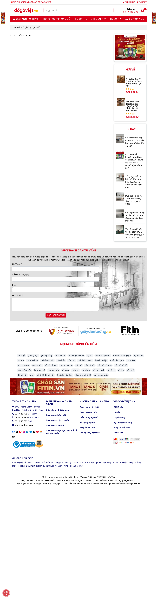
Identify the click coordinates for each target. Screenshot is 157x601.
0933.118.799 (21, 417)
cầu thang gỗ (66, 365)
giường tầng (46, 355)
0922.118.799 (21, 421)
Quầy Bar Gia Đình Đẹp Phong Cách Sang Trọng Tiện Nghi (134, 82)
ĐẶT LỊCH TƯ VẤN (56, 315)
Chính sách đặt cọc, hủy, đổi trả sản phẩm (61, 431)
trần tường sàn (24, 370)
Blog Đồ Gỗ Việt (121, 427)
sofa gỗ (21, 355)
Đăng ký (142, 2)
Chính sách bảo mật (56, 415)
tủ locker (131, 360)
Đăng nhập (129, 2)
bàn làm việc (101, 360)
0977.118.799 (21, 414)
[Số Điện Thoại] (55, 279)
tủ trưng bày (53, 370)
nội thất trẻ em (85, 360)
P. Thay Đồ (127, 19)
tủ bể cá (111, 370)
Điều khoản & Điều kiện (57, 410)
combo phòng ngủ (122, 355)
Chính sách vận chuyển (57, 420)
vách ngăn (37, 365)
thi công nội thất (83, 375)
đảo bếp (61, 360)
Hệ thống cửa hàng (122, 422)
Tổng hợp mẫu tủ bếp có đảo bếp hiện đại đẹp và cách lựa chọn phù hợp (134, 182)
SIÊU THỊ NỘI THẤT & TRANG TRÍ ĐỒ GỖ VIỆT (32, 2)
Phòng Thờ (82, 19)
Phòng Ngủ (50, 19)
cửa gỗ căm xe (105, 365)
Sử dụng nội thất (88, 422)
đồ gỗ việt (22, 375)
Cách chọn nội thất (89, 407)
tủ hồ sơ (75, 370)
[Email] (55, 289)
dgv (32, 375)
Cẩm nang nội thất (89, 417)
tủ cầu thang (51, 365)
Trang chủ (17, 27)
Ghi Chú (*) (17, 295)
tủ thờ (121, 370)
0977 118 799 (130, 12)
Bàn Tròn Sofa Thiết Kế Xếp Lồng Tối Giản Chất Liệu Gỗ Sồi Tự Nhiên (132, 106)
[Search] (111, 10)
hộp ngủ (130, 370)
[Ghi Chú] (55, 304)
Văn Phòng (111, 19)
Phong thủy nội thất (90, 432)
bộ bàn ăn (138, 355)
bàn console (23, 365)
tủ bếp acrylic (47, 360)
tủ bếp (21, 360)
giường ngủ (33, 355)
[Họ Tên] (55, 268)
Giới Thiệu (118, 407)
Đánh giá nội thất (88, 412)
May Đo (140, 19)
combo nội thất (102, 355)
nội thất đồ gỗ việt (45, 375)
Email (15, 285)
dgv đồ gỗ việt (101, 375)
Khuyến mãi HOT (88, 427)
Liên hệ (116, 412)
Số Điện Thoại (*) (20, 274)
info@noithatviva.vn (24, 425)
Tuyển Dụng (119, 417)
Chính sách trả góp (55, 425)
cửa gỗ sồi (90, 365)
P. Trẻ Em (96, 19)
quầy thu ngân (117, 360)
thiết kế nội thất (64, 375)
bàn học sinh (98, 370)
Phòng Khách (32, 19)
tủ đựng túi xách (76, 355)
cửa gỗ (78, 365)
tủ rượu (65, 370)
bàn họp (86, 370)
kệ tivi (89, 355)
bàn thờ (71, 360)
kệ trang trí (39, 370)
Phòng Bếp (65, 19)
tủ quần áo (60, 355)
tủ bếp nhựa (32, 360)
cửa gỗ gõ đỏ (121, 365)
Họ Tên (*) (17, 264)
